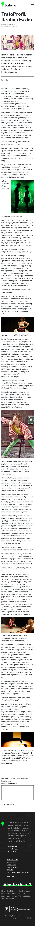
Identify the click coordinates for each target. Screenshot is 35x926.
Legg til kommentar (9, 783)
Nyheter (10, 870)
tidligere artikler (14, 760)
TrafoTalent (11, 865)
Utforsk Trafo (12, 860)
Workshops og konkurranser (18, 872)
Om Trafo (11, 876)
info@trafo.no (13, 849)
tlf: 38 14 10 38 (13, 851)
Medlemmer (12, 862)
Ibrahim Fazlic (7, 55)
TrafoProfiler (12, 867)
